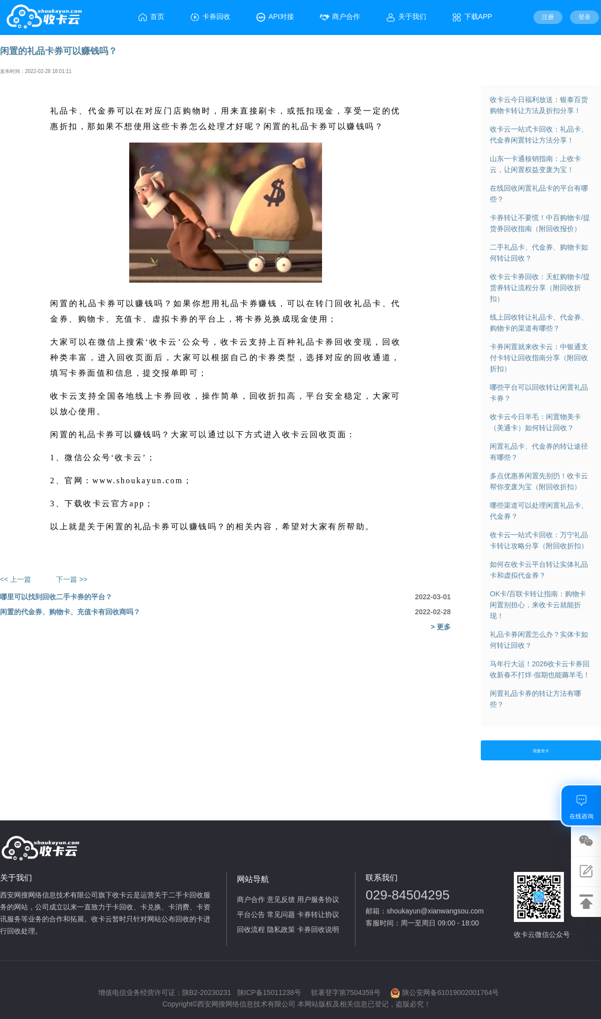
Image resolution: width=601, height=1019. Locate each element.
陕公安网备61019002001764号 (444, 993)
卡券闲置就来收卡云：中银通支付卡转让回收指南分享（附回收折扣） (539, 358)
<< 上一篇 (15, 579)
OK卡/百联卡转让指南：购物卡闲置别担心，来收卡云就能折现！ (538, 605)
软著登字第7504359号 (346, 992)
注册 (548, 17)
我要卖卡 (541, 751)
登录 (584, 17)
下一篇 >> (71, 579)
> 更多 (441, 627)
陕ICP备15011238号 (269, 992)
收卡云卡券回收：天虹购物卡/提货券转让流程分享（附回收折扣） (540, 288)
